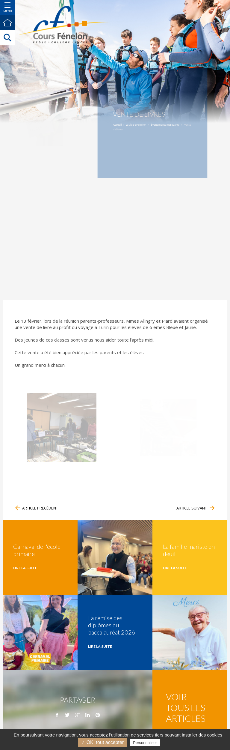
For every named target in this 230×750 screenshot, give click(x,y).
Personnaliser (145, 742)
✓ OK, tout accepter (102, 742)
